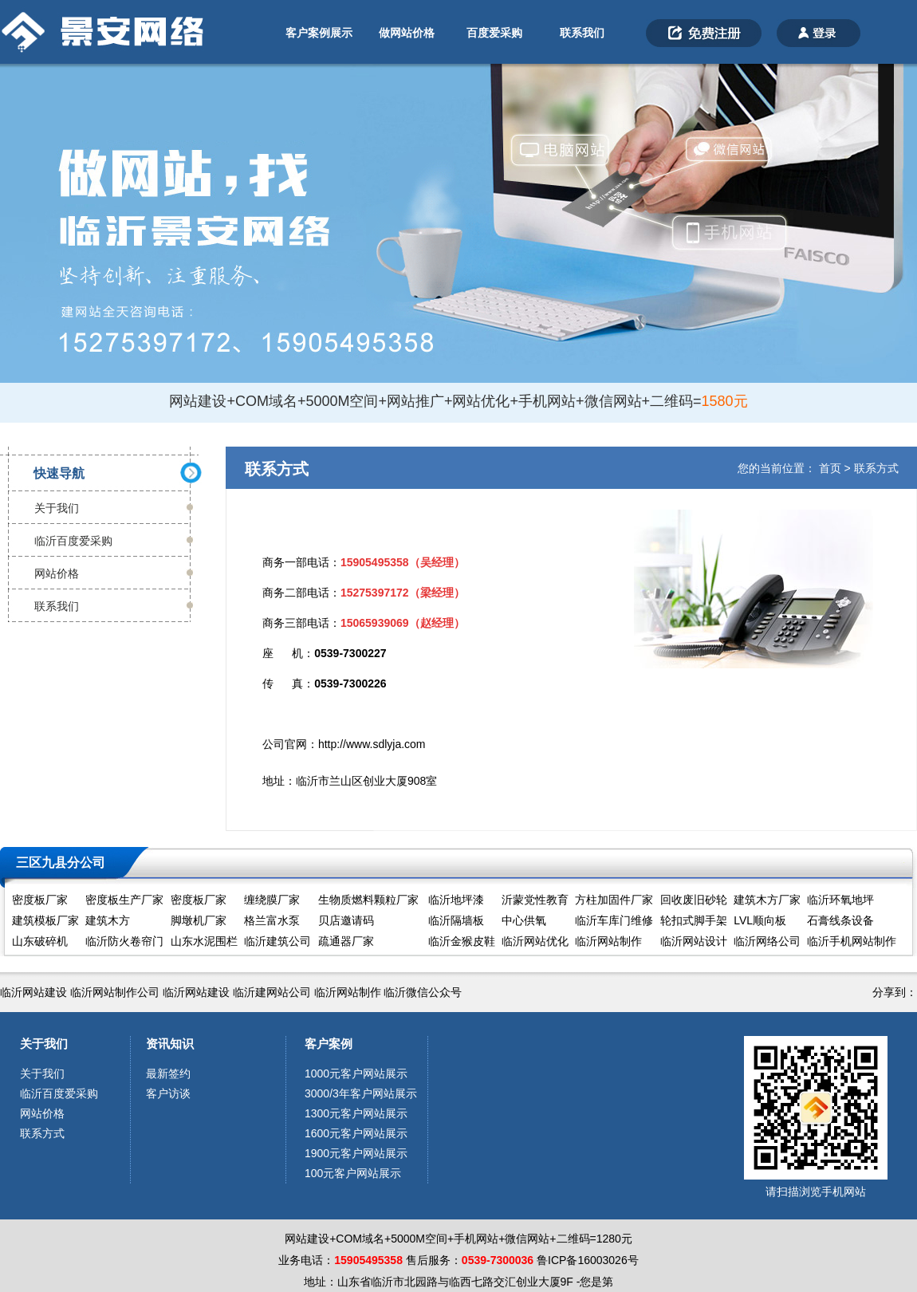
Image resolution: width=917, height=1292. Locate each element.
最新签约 (168, 1073)
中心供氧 (524, 920)
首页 (830, 468)
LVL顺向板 (760, 920)
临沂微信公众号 (423, 992)
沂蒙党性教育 (535, 899)
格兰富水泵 (272, 920)
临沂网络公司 (767, 941)
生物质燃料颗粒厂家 (368, 899)
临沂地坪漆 (456, 899)
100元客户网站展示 (353, 1173)
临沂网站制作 (608, 941)
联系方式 (876, 468)
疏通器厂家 (346, 941)
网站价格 (56, 573)
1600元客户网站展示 (356, 1133)
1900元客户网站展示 (356, 1153)
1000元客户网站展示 (356, 1073)
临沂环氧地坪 (840, 899)
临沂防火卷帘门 (124, 941)
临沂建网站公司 (272, 992)
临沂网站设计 (693, 941)
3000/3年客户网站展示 (361, 1093)
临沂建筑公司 (277, 941)
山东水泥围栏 (204, 941)
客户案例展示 (318, 32)
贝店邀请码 (346, 920)
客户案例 (328, 1043)
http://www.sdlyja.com (372, 744)
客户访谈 (168, 1093)
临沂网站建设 (33, 992)
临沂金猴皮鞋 (461, 941)
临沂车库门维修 (614, 920)
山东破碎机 (40, 941)
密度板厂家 (40, 899)
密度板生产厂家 (124, 899)
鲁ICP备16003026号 (588, 1260)
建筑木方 (107, 920)
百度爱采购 (494, 32)
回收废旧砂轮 (693, 899)
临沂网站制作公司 (114, 992)
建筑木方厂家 (767, 899)
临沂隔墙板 (456, 920)
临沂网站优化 (535, 941)
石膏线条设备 (840, 920)
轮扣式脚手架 (693, 920)
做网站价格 (407, 32)
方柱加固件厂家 (614, 899)
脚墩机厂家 (198, 920)
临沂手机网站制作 (851, 941)
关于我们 (56, 508)
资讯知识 (170, 1043)
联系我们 (582, 32)
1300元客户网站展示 (356, 1113)
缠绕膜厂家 (272, 899)
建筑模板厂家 (45, 920)
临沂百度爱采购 (73, 540)
